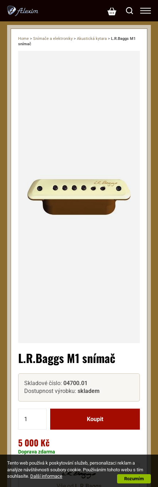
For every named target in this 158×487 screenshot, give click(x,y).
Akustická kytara (92, 38)
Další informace (46, 476)
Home (23, 38)
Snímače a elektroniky (53, 38)
